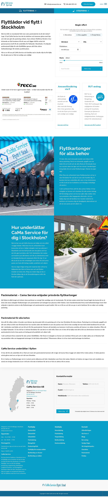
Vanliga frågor (86, 443)
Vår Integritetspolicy (88, 446)
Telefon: (85, 384)
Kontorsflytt (31, 430)
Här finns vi (85, 433)
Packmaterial (86, 453)
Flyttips (84, 456)
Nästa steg (87, 68)
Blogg (83, 437)
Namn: (60, 384)
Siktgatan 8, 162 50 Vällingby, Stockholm (12, 426)
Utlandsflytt (31, 437)
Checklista (85, 449)
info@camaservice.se (32, 396)
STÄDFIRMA (80, 10)
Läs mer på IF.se (63, 125)
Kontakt (85, 427)
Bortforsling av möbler (35, 456)
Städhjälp (58, 427)
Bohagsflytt (31, 443)
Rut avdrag (85, 440)
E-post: (60, 390)
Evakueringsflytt (33, 446)
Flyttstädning (32, 440)
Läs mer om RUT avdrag (93, 125)
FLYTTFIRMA (27, 10)
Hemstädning (59, 430)
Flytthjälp (31, 427)
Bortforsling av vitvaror (35, 453)
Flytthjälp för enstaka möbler (37, 449)
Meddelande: (62, 396)
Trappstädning (59, 437)
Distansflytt (31, 433)
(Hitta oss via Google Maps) (39, 390)
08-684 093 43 (30, 394)
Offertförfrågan (88, 4)
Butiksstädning (59, 440)
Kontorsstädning (60, 443)
